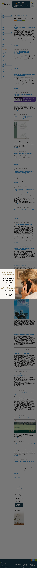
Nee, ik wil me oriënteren (8, 294)
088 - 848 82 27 (8, 288)
